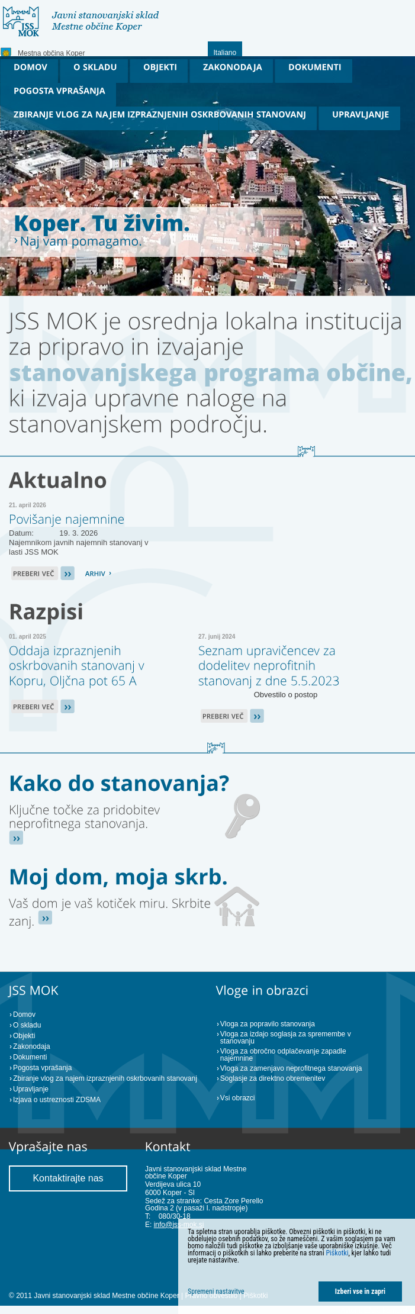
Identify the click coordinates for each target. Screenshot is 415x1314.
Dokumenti (30, 1057)
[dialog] (296, 1266)
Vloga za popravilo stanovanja (267, 1024)
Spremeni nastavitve (216, 1291)
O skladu (27, 1025)
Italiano (225, 53)
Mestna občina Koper (51, 53)
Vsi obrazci (237, 1098)
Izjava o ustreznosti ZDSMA (57, 1100)
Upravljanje (31, 1089)
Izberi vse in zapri (360, 1291)
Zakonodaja (31, 1046)
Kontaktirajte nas (68, 1178)
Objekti (24, 1036)
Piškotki (337, 1253)
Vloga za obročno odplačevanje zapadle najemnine (283, 1055)
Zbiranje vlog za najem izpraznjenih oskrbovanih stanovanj (105, 1078)
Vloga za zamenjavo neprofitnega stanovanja (291, 1068)
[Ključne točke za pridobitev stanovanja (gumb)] (86, 816)
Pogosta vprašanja (42, 1068)
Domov (24, 1014)
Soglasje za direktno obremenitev (272, 1078)
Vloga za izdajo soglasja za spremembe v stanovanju (285, 1037)
